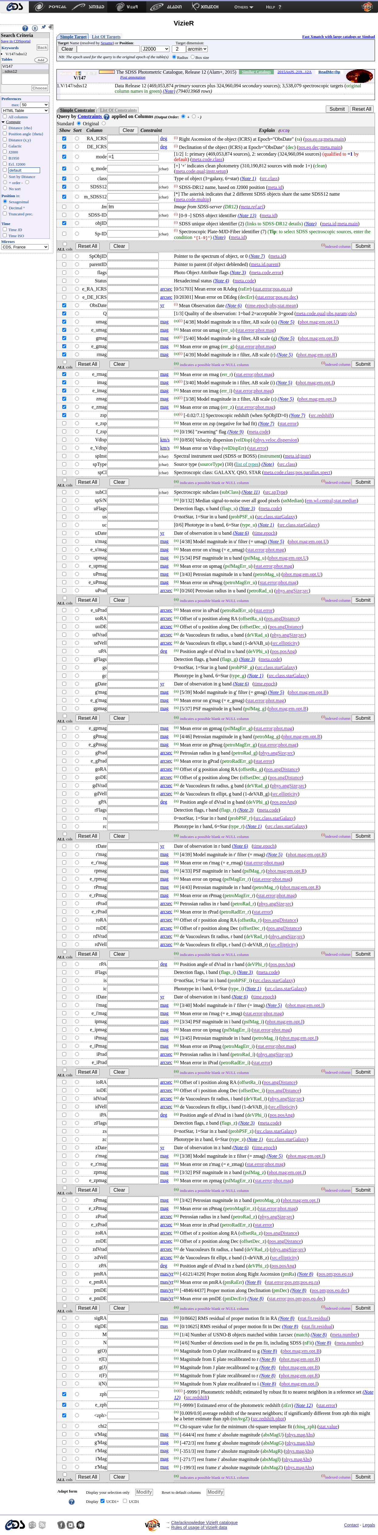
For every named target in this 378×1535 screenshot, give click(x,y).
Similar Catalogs (256, 71)
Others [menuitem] (241, 7)
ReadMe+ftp (329, 71)
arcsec (166, 288)
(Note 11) (251, 492)
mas (164, 1318)
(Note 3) (238, 272)
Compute (13, 122)
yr (162, 305)
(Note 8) (305, 1274)
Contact (351, 1525)
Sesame (107, 43)
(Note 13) (247, 215)
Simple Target (73, 36)
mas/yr (166, 1273)
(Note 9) (235, 432)
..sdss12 (25, 71)
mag (164, 321)
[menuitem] (14, 7)
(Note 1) (248, 178)
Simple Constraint (77, 110)
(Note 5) (286, 322)
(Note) (169, 91)
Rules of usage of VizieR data (199, 1527)
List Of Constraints (118, 110)
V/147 (25, 66)
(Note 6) (234, 305)
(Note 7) (257, 256)
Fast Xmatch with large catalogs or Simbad (338, 36)
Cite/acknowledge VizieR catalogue (204, 1522)
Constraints (93, 116)
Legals (369, 1525)
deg (163, 138)
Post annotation (132, 77)
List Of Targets (106, 36)
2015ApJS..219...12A (295, 71)
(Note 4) (221, 280)
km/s (164, 439)
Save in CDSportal (16, 41)
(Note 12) (303, 1405)
